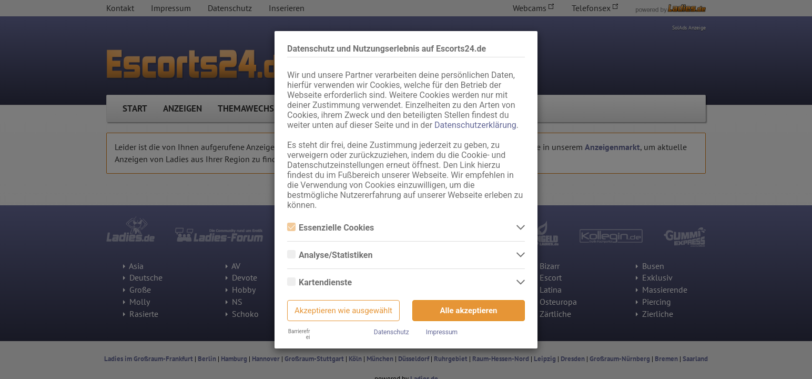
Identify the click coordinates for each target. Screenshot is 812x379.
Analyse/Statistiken (329, 255)
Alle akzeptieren (469, 310)
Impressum (442, 332)
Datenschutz (391, 332)
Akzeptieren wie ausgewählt (343, 310)
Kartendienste (319, 282)
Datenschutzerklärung (475, 125)
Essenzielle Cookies (330, 228)
